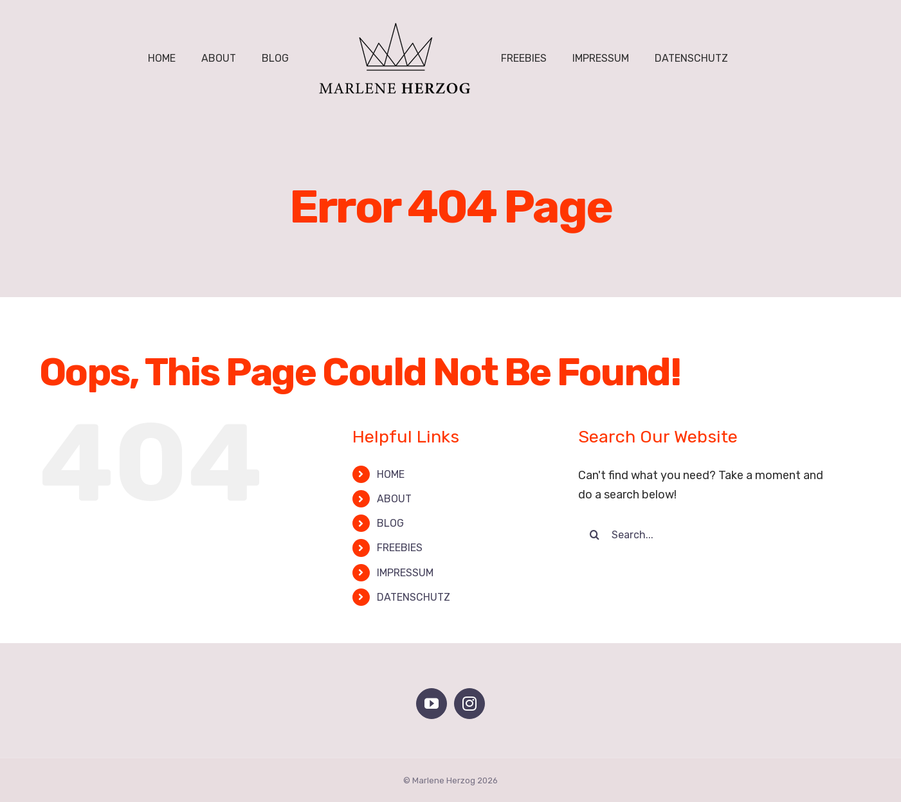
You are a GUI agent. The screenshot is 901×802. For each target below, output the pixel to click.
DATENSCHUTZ (413, 597)
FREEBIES (400, 548)
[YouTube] (431, 703)
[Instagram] (469, 703)
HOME (391, 474)
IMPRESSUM (405, 573)
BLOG (390, 523)
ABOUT (394, 499)
